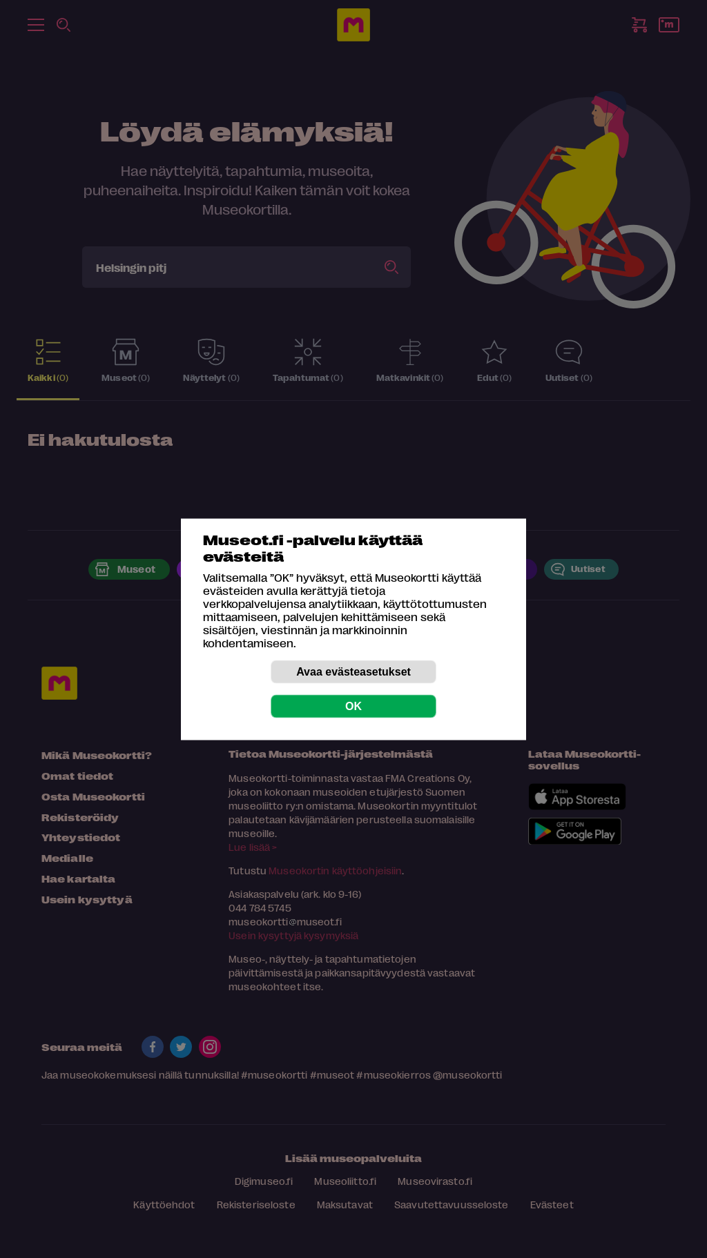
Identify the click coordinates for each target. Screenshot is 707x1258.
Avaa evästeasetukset (353, 671)
